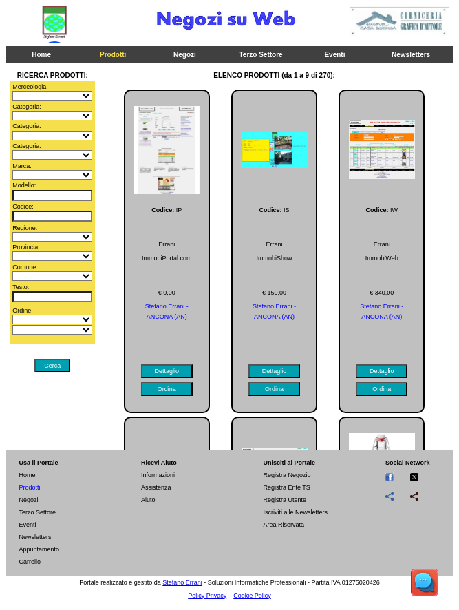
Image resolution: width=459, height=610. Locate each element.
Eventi (334, 55)
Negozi (184, 55)
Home (41, 55)
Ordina (229, 102)
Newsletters (411, 55)
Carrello (30, 561)
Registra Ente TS (286, 487)
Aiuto (148, 499)
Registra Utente (284, 499)
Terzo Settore (260, 55)
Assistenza (156, 487)
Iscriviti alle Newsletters (295, 512)
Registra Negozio (286, 475)
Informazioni (158, 475)
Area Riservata (283, 524)
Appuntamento (39, 549)
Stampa (164, 102)
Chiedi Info (294, 102)
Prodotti (113, 55)
